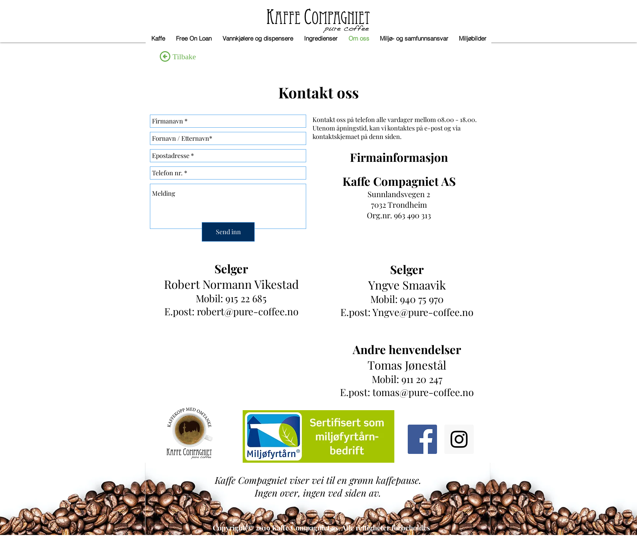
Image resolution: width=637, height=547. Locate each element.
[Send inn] (228, 232)
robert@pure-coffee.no (247, 311)
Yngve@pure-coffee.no (422, 311)
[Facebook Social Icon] (422, 439)
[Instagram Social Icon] (459, 439)
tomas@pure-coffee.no (423, 392)
